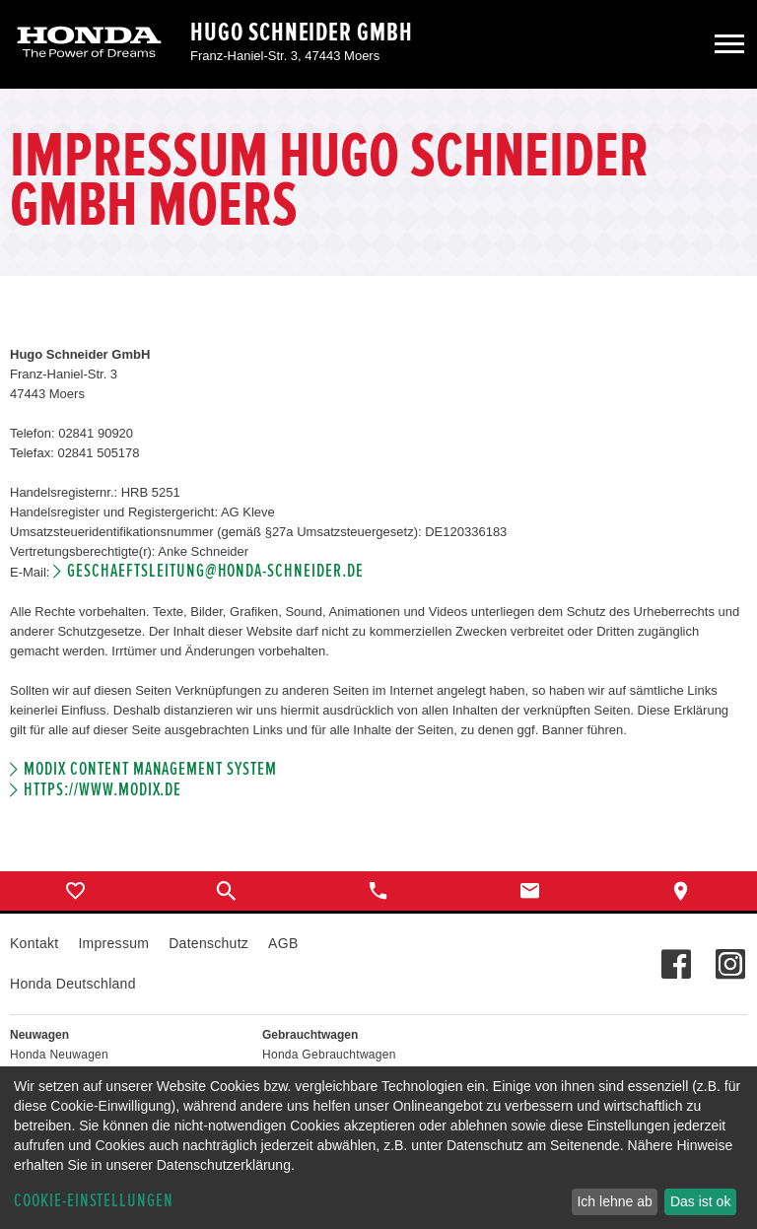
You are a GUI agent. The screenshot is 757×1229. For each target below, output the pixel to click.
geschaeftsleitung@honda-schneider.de (215, 571)
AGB (283, 943)
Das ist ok (700, 1201)
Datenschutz (208, 943)
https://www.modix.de (102, 790)
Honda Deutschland (73, 983)
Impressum (113, 943)
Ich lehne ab (614, 1201)
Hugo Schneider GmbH (301, 32)
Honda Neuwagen (59, 1054)
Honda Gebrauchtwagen (329, 1054)
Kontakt (34, 943)
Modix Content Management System (150, 769)
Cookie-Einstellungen (93, 1201)
